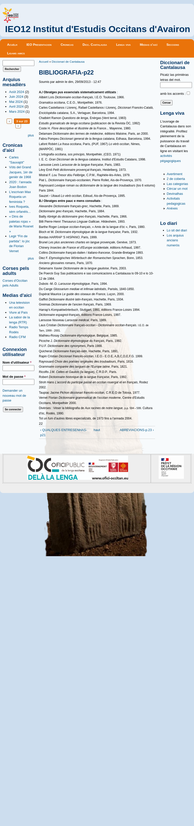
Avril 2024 (16, 106)
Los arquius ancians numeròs (175, 240)
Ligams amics (16, 53)
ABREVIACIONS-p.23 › (137, 430)
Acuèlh (12, 44)
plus (31, 135)
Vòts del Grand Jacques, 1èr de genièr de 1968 (21, 172)
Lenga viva (123, 44)
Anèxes (172, 208)
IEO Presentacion (39, 44)
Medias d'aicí (149, 44)
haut (96, 430)
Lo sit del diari (177, 230)
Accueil (43, 61)
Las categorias (177, 184)
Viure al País (18, 312)
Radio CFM (17, 337)
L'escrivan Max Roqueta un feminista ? (20, 197)
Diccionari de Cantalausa (68, 61)
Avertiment (174, 174)
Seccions (172, 44)
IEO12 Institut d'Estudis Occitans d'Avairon (97, 29)
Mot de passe (14, 377)
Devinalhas (175, 194)
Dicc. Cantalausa (95, 44)
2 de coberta (176, 179)
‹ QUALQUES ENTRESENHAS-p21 (63, 432)
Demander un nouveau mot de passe (14, 395)
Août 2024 (16, 92)
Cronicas (67, 44)
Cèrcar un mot (177, 189)
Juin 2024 (16, 97)
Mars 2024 (17, 111)
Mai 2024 (15, 102)
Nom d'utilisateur (17, 362)
